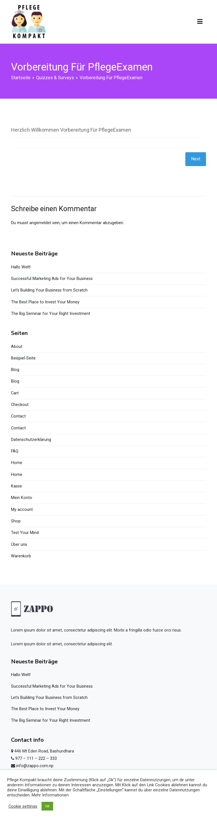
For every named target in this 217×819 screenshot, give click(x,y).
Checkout (20, 404)
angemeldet (40, 222)
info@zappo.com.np (34, 765)
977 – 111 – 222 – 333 (36, 758)
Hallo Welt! (21, 267)
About (16, 346)
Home (16, 462)
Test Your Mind (25, 532)
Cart (15, 393)
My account (22, 509)
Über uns (19, 544)
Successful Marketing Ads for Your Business (52, 278)
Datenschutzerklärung (31, 439)
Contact (18, 416)
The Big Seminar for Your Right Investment (50, 313)
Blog (15, 369)
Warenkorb (21, 556)
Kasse (16, 486)
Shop (16, 521)
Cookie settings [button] (22, 806)
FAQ (14, 451)
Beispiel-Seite (23, 358)
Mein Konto (21, 497)
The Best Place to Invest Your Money (45, 302)
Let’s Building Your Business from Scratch (49, 290)
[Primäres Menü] (200, 21)
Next (195, 159)
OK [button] (47, 806)
